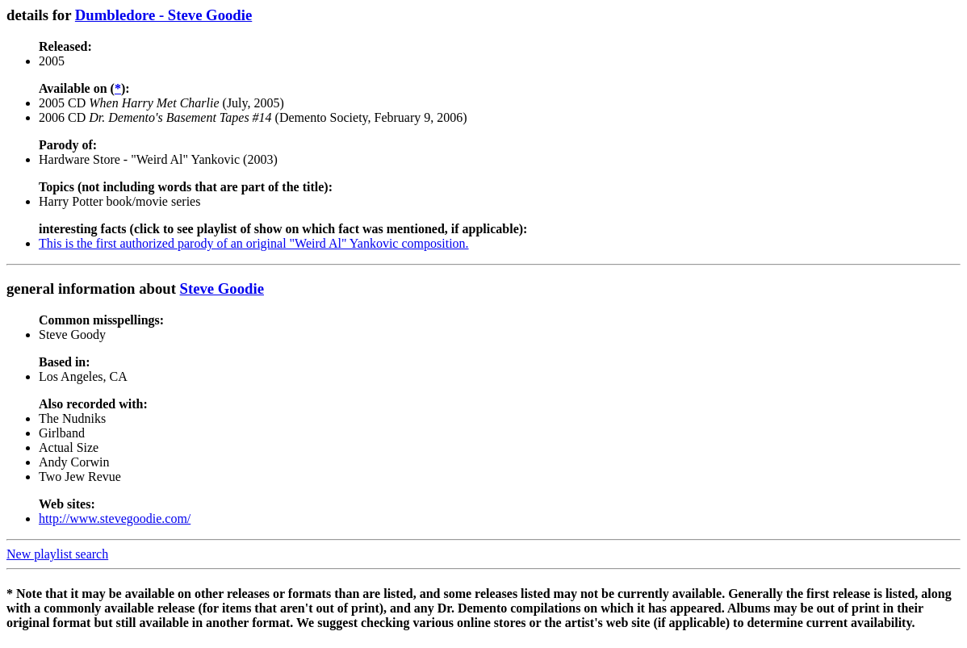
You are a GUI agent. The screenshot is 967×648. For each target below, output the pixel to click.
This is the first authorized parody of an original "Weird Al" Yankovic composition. (254, 243)
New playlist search (57, 554)
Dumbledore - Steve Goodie (163, 14)
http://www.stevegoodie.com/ (114, 518)
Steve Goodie (222, 288)
